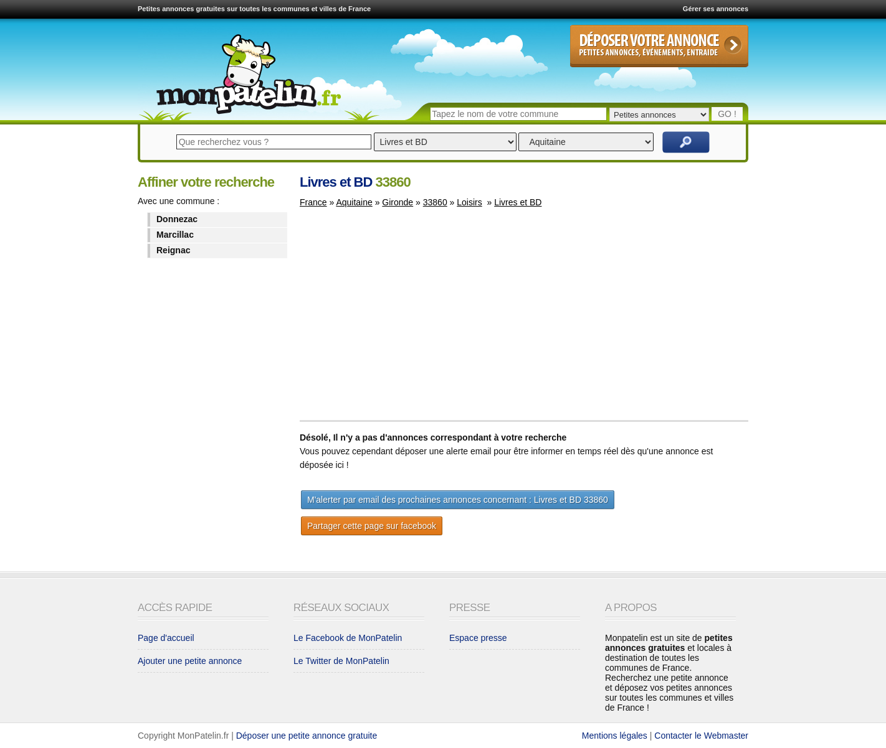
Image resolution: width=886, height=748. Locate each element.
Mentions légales (614, 736)
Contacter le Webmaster (701, 736)
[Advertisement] (404, 320)
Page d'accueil (166, 638)
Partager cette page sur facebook (371, 526)
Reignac (173, 250)
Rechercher (686, 142)
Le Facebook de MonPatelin (347, 638)
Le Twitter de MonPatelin (341, 661)
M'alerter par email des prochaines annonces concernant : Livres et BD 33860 (457, 500)
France (313, 202)
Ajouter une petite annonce (190, 661)
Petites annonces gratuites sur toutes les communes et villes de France (254, 8)
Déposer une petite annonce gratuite (307, 736)
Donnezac (177, 219)
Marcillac (175, 235)
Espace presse (478, 638)
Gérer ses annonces (715, 8)
